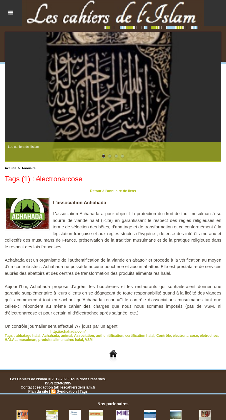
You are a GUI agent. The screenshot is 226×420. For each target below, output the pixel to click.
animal (66, 336)
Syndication (67, 391)
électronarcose (185, 336)
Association (84, 336)
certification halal (139, 336)
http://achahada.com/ (68, 331)
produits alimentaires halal (60, 340)
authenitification (109, 336)
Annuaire (28, 168)
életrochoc (209, 336)
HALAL (11, 340)
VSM (89, 340)
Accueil (10, 168)
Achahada (50, 336)
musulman (27, 340)
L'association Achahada (79, 202)
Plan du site (38, 391)
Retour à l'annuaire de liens (113, 191)
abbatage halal (28, 336)
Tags (84, 391)
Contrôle (163, 336)
